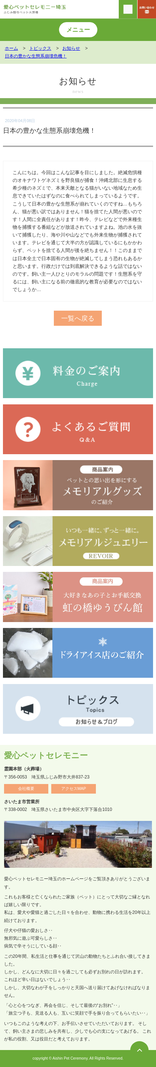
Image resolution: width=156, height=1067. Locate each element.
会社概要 (26, 788)
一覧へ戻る (77, 318)
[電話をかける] (128, 9)
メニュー (78, 30)
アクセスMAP (73, 788)
